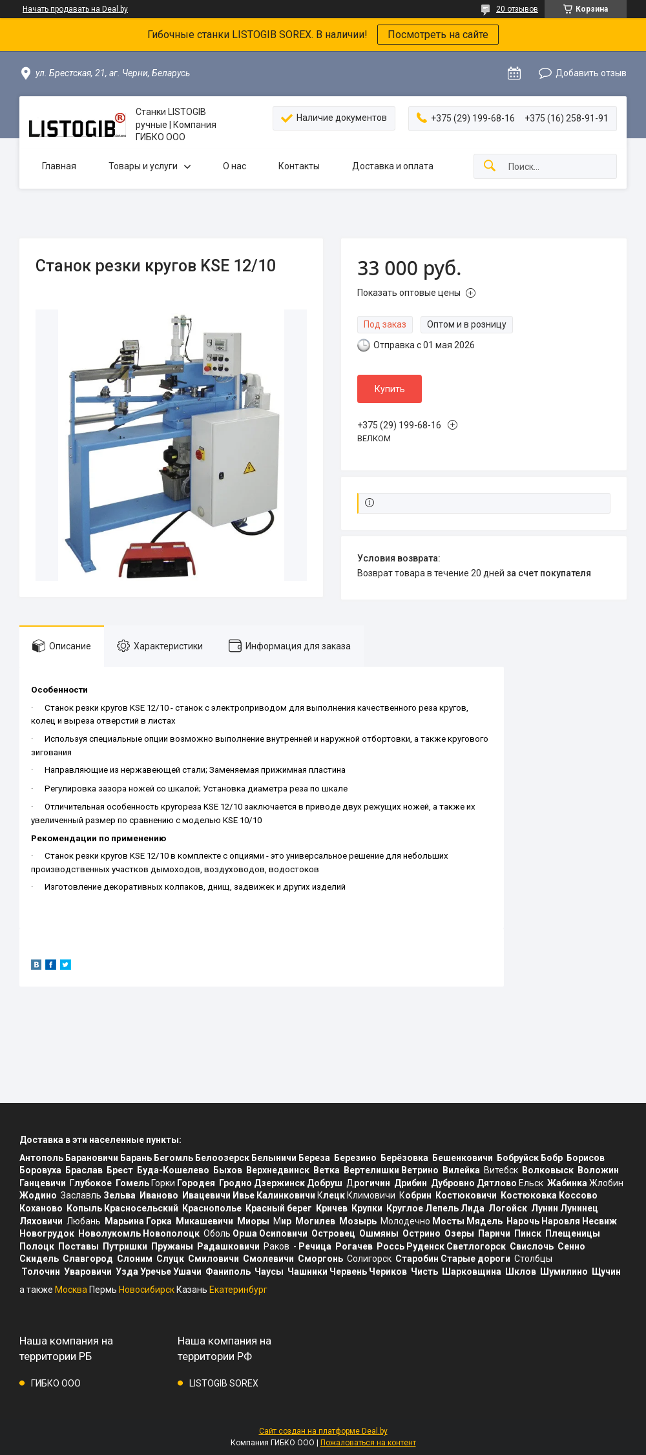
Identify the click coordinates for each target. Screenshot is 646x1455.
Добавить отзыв (591, 73)
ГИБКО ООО (56, 1383)
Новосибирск (146, 1289)
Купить (390, 389)
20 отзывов (517, 9)
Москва (71, 1289)
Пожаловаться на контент (368, 1442)
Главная (59, 166)
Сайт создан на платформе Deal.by (323, 1431)
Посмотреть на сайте (438, 34)
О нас (234, 166)
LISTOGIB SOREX (223, 1383)
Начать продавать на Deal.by (75, 9)
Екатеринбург (238, 1289)
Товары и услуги (143, 166)
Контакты (299, 166)
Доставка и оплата (392, 166)
